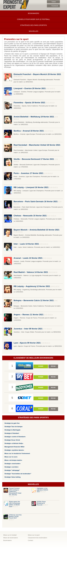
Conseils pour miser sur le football (33, 19)
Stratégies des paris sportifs (33, 25)
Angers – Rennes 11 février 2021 (28, 314)
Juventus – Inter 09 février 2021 (28, 329)
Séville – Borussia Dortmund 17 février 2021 (34, 159)
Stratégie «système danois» (14, 450)
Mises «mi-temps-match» (13, 460)
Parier (40, 366)
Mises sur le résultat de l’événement (17, 453)
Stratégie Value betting (12, 477)
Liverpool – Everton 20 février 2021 (30, 88)
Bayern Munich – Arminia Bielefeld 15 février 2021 (36, 230)
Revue (53, 366)
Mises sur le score (10, 457)
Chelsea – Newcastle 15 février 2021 (30, 215)
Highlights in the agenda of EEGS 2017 (42, 490)
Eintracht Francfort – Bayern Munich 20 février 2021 (37, 74)
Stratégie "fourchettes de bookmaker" (17, 474)
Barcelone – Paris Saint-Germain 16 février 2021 (36, 201)
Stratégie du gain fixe (12, 423)
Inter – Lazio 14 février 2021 (26, 244)
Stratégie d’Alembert (11, 433)
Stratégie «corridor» (11, 467)
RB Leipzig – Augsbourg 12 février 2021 (32, 286)
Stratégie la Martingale (12, 430)
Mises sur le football (10, 535)
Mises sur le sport (34, 535)
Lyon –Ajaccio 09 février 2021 (27, 343)
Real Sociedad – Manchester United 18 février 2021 (37, 145)
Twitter (51, 1)
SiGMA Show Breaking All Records (41, 503)
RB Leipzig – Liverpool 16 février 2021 (31, 187)
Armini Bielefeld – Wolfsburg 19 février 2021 (34, 117)
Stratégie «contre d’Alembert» (15, 436)
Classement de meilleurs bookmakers (33, 358)
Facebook (52, 5)
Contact (30, 540)
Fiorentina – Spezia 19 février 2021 (29, 102)
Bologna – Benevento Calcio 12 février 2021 (34, 300)
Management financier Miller (14, 447)
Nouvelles (33, 31)
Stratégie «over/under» (12, 463)
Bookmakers (33, 13)
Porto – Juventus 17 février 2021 (28, 173)
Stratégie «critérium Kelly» (13, 443)
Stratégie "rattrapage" (12, 470)
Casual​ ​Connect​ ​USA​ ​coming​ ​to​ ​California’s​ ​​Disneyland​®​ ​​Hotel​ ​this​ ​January (15, 491)
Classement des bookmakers (37, 538)
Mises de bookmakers (10, 538)
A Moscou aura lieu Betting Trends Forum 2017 (15, 516)
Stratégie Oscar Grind (12, 440)
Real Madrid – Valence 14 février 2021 (31, 272)
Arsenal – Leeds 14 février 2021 (28, 258)
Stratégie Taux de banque (13, 426)
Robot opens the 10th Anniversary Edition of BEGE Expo (14, 504)
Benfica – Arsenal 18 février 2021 (29, 131)
